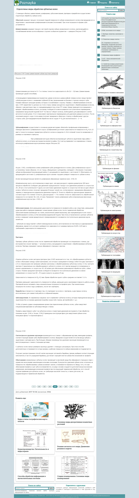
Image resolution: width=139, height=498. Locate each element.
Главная (92, 3)
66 (50, 386)
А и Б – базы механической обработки (111, 59)
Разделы (103, 3)
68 (60, 386)
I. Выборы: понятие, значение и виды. (112, 35)
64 (39, 386)
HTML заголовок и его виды (111, 30)
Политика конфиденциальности (101, 495)
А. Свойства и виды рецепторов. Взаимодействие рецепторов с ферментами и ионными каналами (112, 66)
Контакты (115, 3)
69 (66, 386)
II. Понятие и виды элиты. (111, 39)
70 (71, 386)
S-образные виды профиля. (111, 55)
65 (44, 386)
